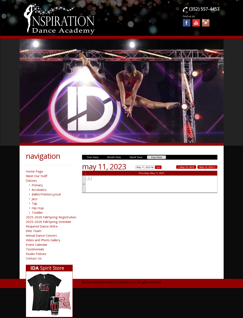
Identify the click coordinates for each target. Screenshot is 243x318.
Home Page (34, 171)
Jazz (34, 199)
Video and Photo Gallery (43, 240)
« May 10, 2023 (186, 167)
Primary (37, 185)
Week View (136, 157)
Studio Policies (36, 254)
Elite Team (33, 231)
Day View (156, 157)
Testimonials (35, 249)
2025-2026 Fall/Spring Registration (51, 217)
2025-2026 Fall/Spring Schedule (48, 222)
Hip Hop (38, 208)
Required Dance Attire (42, 226)
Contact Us (34, 258)
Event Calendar (36, 244)
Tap (34, 203)
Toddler (37, 212)
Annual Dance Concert (41, 235)
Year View (92, 157)
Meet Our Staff (36, 176)
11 (89, 178)
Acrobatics (39, 190)
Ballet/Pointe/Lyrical (46, 194)
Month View (114, 157)
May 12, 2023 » (207, 167)
